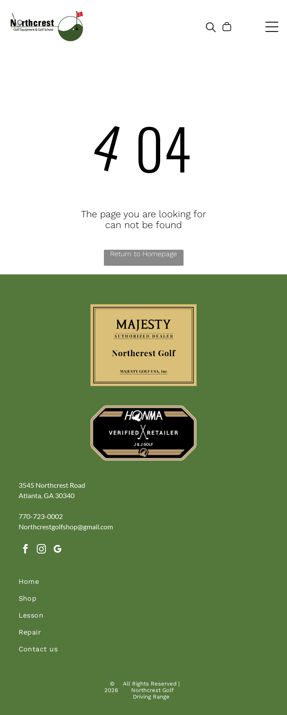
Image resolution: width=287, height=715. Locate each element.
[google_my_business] (57, 550)
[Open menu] (271, 26)
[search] (211, 28)
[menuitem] (144, 585)
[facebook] (25, 550)
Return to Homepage (143, 254)
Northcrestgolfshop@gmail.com (66, 526)
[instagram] (41, 550)
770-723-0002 (41, 516)
